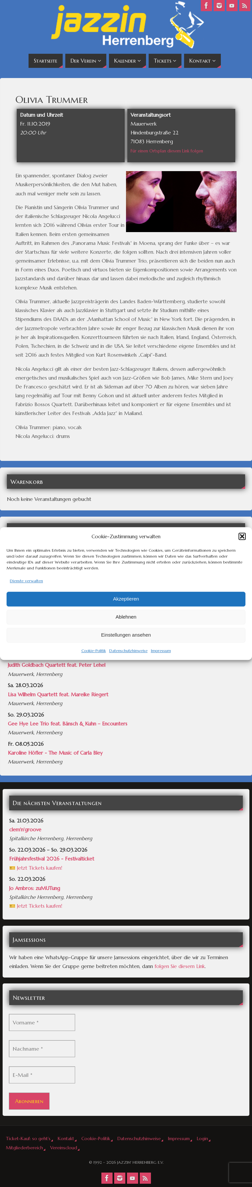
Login (202, 1138)
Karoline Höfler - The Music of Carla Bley (55, 753)
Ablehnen (126, 617)
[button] (242, 536)
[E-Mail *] (42, 1075)
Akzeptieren (126, 599)
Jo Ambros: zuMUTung (34, 888)
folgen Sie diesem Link (180, 966)
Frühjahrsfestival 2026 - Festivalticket (51, 859)
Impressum (161, 650)
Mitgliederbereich (24, 1148)
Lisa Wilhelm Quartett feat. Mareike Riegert (58, 694)
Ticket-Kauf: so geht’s (28, 1138)
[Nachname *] (42, 1048)
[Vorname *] (42, 1022)
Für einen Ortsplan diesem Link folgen (167, 151)
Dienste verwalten (26, 580)
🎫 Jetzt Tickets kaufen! (35, 868)
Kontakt (66, 1138)
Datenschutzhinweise (128, 650)
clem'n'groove (25, 829)
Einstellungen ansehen (126, 635)
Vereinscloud (63, 1148)
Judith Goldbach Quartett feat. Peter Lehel (56, 665)
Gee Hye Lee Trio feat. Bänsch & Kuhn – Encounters (67, 724)
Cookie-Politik (93, 650)
